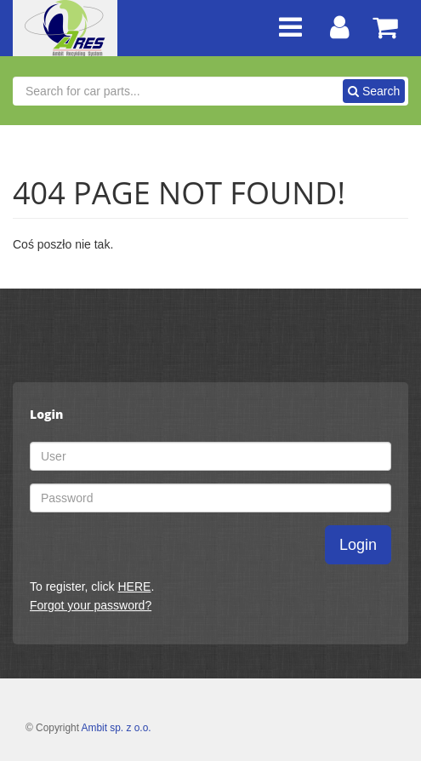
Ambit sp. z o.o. (116, 728)
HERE (134, 586)
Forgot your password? (90, 605)
